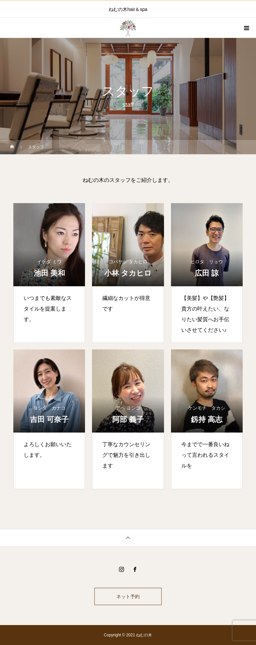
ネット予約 (128, 596)
